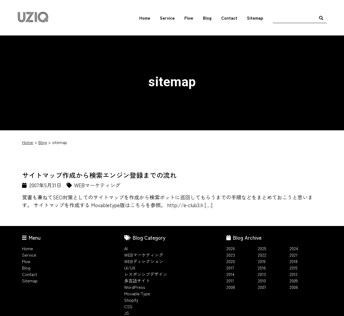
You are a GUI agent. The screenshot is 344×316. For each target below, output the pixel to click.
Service (167, 18)
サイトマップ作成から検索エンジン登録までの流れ (99, 175)
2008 (230, 287)
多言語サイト (137, 280)
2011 (230, 280)
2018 (293, 261)
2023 (230, 255)
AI (126, 248)
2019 (262, 261)
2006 (293, 287)
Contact (229, 18)
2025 (262, 248)
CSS (128, 306)
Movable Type (137, 293)
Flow (188, 18)
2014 (230, 274)
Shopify (131, 300)
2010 (262, 280)
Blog (207, 18)
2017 (230, 267)
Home (144, 18)
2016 (262, 267)
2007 (262, 287)
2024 (293, 248)
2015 (293, 267)
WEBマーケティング (143, 255)
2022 (262, 255)
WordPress (134, 287)
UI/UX (129, 267)
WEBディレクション (143, 261)
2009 (293, 280)
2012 (293, 274)
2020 (230, 261)
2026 (230, 248)
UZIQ (33, 17)
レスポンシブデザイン (145, 274)
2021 (293, 255)
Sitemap (255, 18)
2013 (262, 274)
